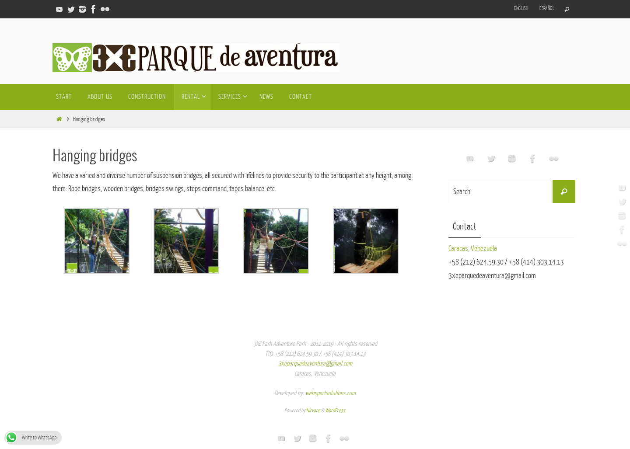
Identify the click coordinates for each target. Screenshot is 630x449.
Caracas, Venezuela (472, 248)
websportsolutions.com (330, 393)
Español (546, 8)
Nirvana (313, 410)
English (521, 8)
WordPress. (335, 410)
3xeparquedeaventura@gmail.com (315, 363)
